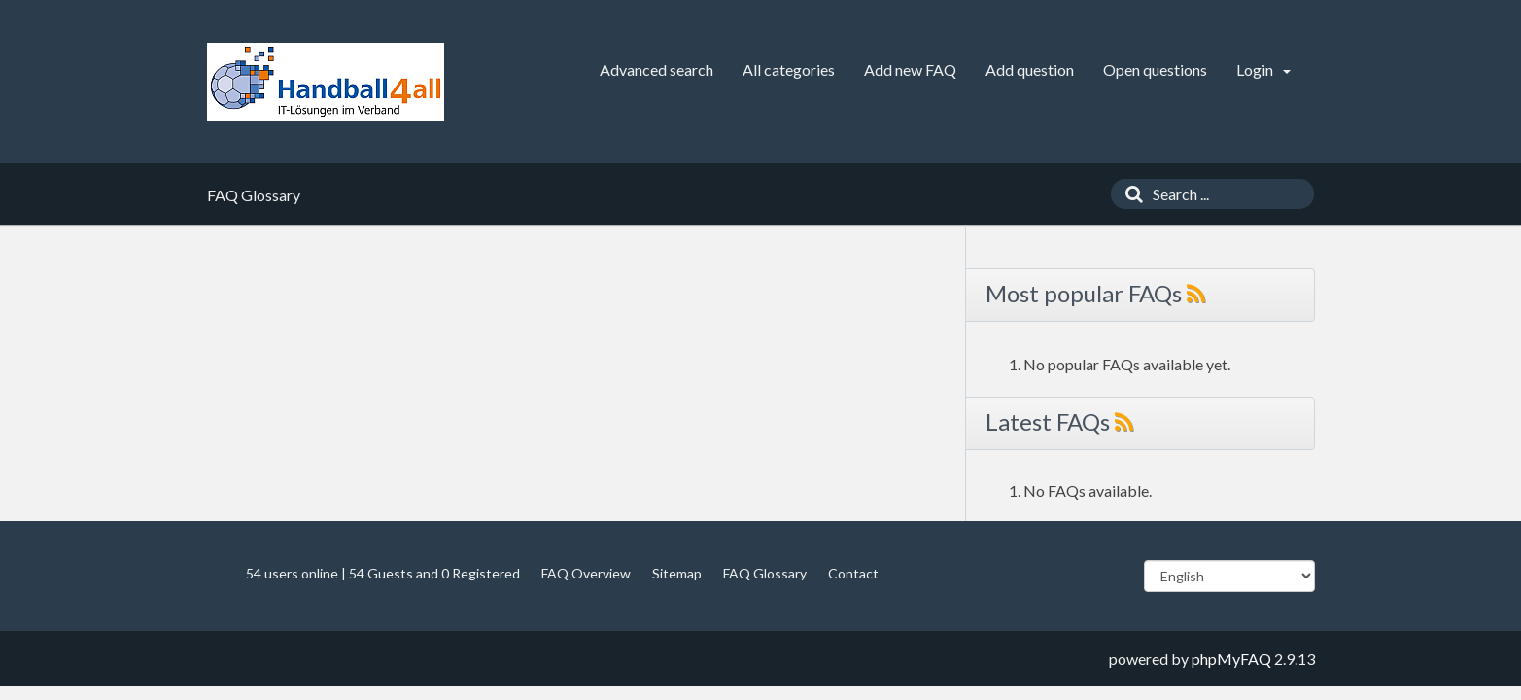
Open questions (1155, 69)
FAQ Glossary (765, 573)
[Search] (1129, 194)
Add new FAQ (910, 69)
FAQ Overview (586, 573)
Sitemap (677, 573)
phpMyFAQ (1231, 658)
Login (1263, 69)
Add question (1029, 69)
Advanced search (656, 69)
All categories (789, 69)
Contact (853, 573)
